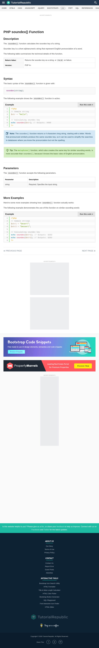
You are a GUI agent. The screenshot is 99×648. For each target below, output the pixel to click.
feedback (60, 527)
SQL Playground (49, 600)
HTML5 (12, 8)
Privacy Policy (49, 553)
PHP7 (70, 8)
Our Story (49, 546)
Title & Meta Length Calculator (49, 590)
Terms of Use (49, 549)
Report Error (49, 566)
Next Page (87, 251)
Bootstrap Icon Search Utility (49, 583)
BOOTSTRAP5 (52, 8)
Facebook (35, 530)
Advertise (49, 573)
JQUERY (41, 8)
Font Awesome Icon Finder (49, 604)
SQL (77, 8)
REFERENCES (87, 8)
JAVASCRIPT (30, 8)
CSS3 (20, 8)
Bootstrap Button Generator (49, 597)
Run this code (86, 104)
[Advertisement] (45, 21)
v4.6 (62, 8)
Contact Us (49, 563)
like (42, 527)
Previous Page (14, 251)
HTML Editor (49, 607)
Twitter (46, 530)
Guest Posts (49, 570)
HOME (4, 8)
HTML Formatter (49, 587)
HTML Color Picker (49, 593)
